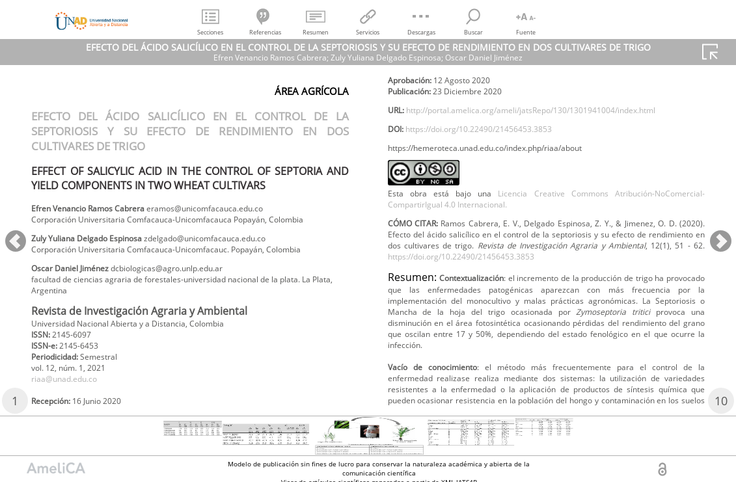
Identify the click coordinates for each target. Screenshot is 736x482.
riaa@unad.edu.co (428, 93)
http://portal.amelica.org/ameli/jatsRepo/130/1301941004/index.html (537, 176)
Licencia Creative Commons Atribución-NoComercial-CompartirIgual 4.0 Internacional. (546, 272)
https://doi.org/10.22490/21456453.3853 (495, 198)
